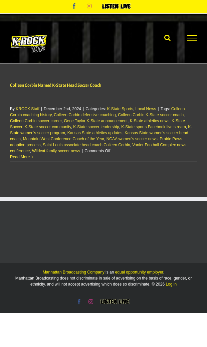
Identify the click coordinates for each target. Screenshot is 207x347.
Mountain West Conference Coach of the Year (63, 139)
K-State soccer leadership (96, 127)
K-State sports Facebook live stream (153, 127)
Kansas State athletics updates (95, 133)
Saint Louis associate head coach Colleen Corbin (86, 145)
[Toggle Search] (167, 37)
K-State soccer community (47, 127)
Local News (146, 109)
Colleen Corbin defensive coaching (85, 115)
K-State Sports (120, 109)
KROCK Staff (27, 109)
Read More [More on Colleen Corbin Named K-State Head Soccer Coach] (20, 157)
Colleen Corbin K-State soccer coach (151, 115)
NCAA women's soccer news (132, 139)
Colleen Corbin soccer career (36, 121)
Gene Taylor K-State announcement (96, 121)
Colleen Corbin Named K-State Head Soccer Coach (55, 85)
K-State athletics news (150, 121)
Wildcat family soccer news (56, 151)
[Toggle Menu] (192, 38)
